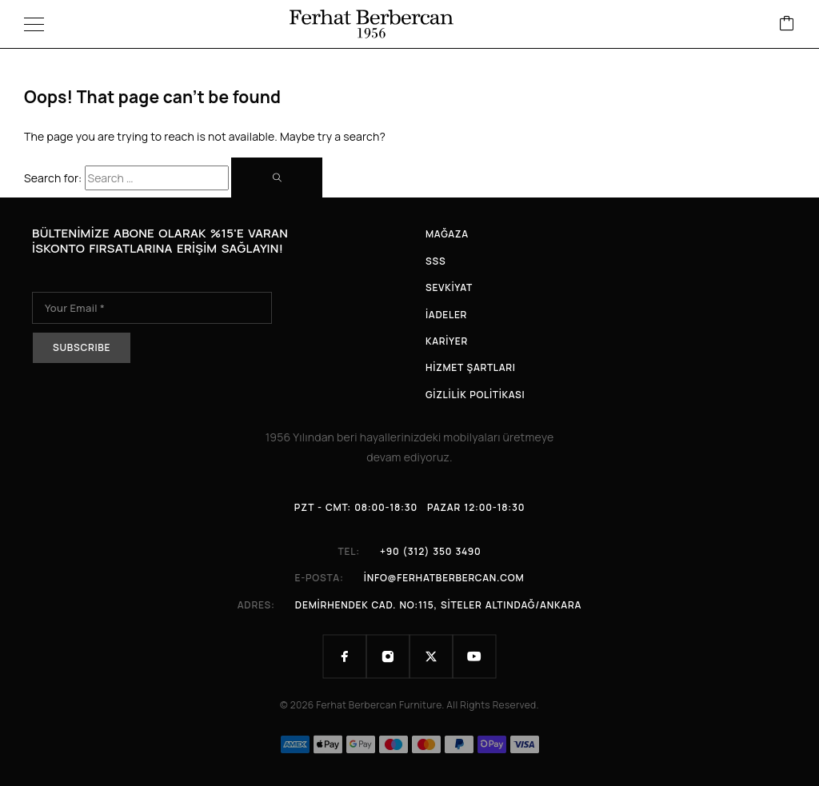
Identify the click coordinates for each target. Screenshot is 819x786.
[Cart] (787, 24)
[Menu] (34, 24)
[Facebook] (344, 656)
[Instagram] (388, 656)
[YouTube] (474, 656)
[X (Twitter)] (431, 656)
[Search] (277, 177)
